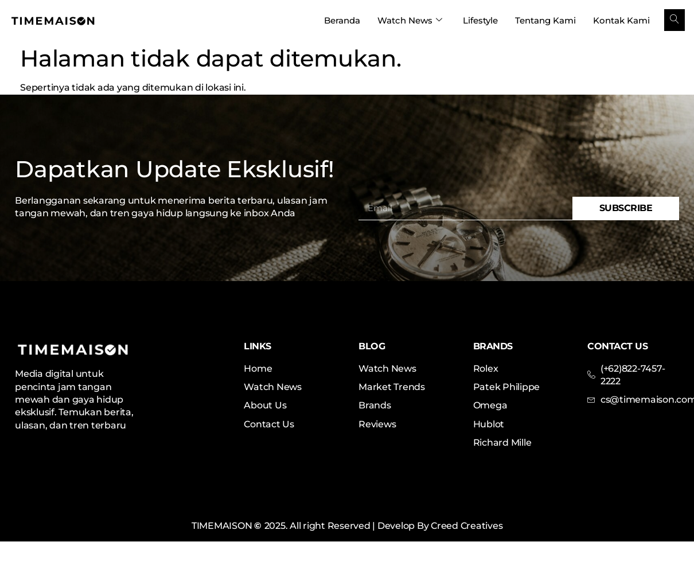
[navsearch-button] (674, 20)
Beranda (342, 20)
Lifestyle (480, 20)
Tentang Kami (545, 20)
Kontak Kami (621, 20)
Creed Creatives (466, 525)
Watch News (409, 20)
